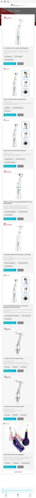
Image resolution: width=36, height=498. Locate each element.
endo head (7, 367)
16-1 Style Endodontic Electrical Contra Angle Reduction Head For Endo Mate (16, 306)
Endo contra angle (26, 315)
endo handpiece (8, 56)
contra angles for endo (10, 162)
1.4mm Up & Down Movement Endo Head (15, 99)
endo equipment (9, 266)
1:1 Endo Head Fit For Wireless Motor (14, 358)
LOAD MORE (18, 472)
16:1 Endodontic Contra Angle (12, 315)
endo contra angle (9, 59)
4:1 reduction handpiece (10, 211)
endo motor (8, 111)
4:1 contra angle (9, 215)
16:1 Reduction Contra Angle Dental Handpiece (16, 48)
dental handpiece (26, 463)
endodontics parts (9, 159)
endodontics (16, 463)
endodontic (7, 107)
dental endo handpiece (10, 263)
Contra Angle (8, 318)
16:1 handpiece (19, 56)
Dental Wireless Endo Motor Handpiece (14, 454)
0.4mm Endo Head (21, 159)
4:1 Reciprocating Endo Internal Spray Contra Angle (17, 254)
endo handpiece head (18, 107)
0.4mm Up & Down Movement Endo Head (15, 150)
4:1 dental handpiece (23, 263)
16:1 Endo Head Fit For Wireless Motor (14, 406)
